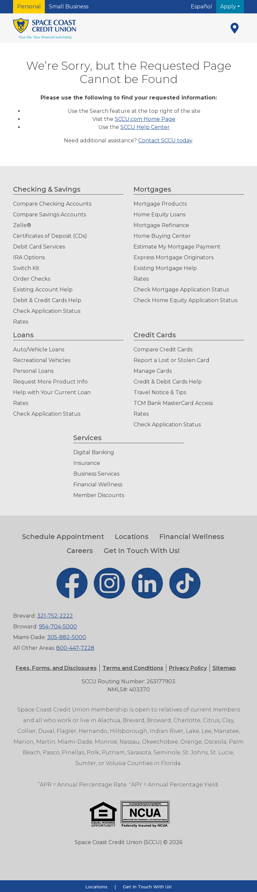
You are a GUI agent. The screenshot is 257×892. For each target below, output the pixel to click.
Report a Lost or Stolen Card (171, 360)
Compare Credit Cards (163, 349)
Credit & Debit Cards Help (168, 382)
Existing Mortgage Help (165, 268)
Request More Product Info (50, 382)
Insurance (86, 463)
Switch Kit (26, 268)
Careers (80, 551)
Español (201, 6)
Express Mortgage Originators (173, 257)
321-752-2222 (55, 616)
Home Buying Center (162, 236)
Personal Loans (33, 371)
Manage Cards (153, 371)
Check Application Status (46, 311)
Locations (132, 537)
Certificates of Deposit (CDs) (50, 236)
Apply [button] (228, 6)
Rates (20, 322)
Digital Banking (93, 452)
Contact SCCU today (165, 140)
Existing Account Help (43, 289)
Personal (29, 6)
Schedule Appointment (63, 537)
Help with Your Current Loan (52, 392)
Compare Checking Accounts (52, 204)
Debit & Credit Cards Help (47, 300)
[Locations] (234, 28)
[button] (132, 668)
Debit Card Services (39, 247)
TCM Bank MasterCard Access (173, 403)
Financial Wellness (97, 484)
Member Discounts (98, 495)
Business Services (96, 474)
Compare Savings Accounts (49, 214)
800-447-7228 (75, 648)
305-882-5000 (66, 637)
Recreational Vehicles (41, 360)
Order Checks (31, 279)
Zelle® (22, 225)
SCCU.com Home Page (145, 119)
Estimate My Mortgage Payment (177, 247)
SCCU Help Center (145, 127)
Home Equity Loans (159, 214)
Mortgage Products (160, 204)
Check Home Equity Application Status (185, 300)
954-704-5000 (58, 626)
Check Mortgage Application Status (181, 289)
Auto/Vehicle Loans (38, 349)
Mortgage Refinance (161, 225)
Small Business (68, 6)
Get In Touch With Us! (142, 551)
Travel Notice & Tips (160, 392)
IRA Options (29, 257)
